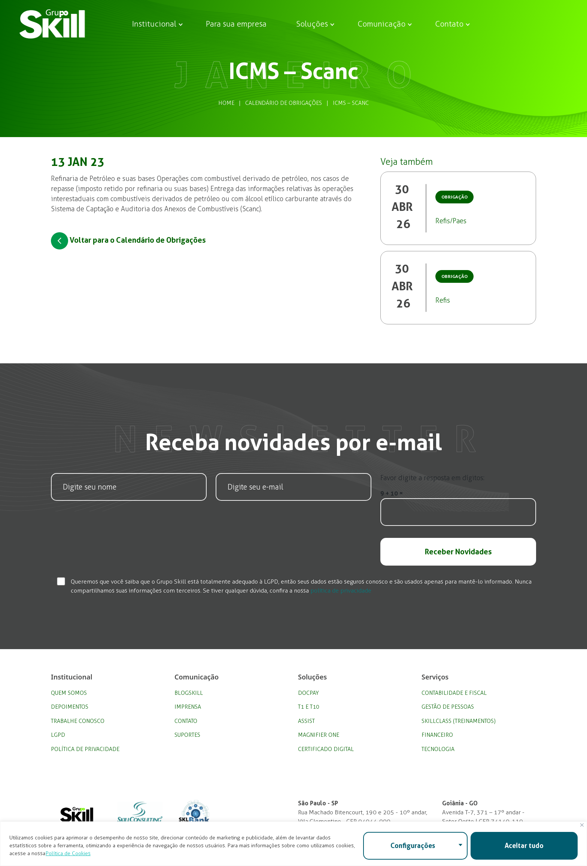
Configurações (412, 846)
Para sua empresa (236, 23)
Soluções (312, 23)
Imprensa (187, 706)
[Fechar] (582, 825)
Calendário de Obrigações (283, 103)
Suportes (187, 735)
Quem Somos (69, 693)
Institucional (154, 23)
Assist (306, 721)
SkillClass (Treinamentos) (459, 721)
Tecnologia (438, 749)
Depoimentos (69, 706)
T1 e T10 (308, 706)
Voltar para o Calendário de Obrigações (128, 240)
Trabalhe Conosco (77, 721)
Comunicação (381, 23)
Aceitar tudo (524, 846)
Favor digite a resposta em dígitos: (432, 478)
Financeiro (437, 735)
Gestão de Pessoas (448, 706)
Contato (449, 23)
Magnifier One (318, 735)
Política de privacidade (85, 749)
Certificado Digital (326, 749)
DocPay (308, 693)
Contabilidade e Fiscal (454, 693)
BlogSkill (188, 693)
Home (226, 103)
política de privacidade (340, 590)
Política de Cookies (68, 853)
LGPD (58, 735)
